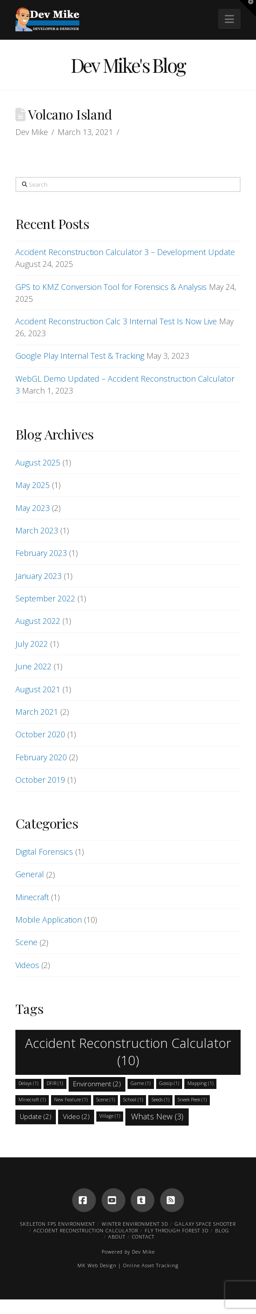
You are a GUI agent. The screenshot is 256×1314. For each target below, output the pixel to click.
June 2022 (33, 666)
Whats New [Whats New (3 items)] (157, 1116)
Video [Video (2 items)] (76, 1116)
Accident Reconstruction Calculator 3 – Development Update (125, 252)
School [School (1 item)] (133, 1099)
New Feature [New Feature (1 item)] (71, 1099)
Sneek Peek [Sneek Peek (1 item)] (192, 1099)
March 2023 (36, 530)
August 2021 (37, 689)
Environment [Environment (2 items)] (97, 1083)
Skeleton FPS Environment (57, 1223)
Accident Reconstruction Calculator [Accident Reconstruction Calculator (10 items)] (128, 1051)
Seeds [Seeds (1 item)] (160, 1099)
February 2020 (41, 757)
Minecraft (32, 897)
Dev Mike (143, 1251)
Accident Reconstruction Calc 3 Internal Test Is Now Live (116, 321)
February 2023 (41, 553)
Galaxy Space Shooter (205, 1223)
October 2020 (40, 734)
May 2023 (32, 508)
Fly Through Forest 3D (176, 1230)
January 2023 (38, 576)
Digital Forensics (44, 851)
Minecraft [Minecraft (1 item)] (32, 1099)
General (29, 874)
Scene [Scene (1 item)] (105, 1099)
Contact (143, 1236)
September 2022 (45, 598)
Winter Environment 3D (135, 1223)
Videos (27, 965)
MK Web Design (97, 1265)
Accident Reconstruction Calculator (85, 1230)
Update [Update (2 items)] (35, 1116)
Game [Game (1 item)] (140, 1083)
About (116, 1236)
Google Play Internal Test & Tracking (79, 355)
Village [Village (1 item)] (109, 1116)
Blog (222, 1230)
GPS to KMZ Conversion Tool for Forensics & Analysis (111, 287)
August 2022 (37, 621)
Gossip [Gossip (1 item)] (169, 1083)
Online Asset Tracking (151, 1265)
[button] (229, 19)
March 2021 (36, 711)
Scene (26, 942)
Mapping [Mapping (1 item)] (200, 1083)
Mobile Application (48, 919)
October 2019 (40, 779)
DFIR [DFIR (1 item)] (55, 1083)
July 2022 (31, 643)
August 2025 (37, 462)
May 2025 (32, 485)
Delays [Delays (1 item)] (28, 1083)
